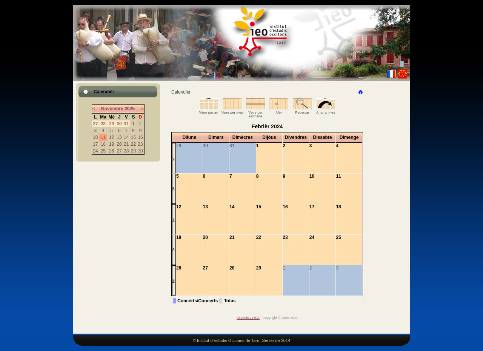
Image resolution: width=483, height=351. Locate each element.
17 (95, 144)
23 (140, 144)
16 (140, 137)
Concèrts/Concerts (197, 300)
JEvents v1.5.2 (248, 318)
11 (103, 137)
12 (111, 137)
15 (133, 137)
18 (103, 144)
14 (126, 137)
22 (133, 144)
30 (140, 151)
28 (126, 151)
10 (95, 137)
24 (95, 151)
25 (103, 151)
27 (119, 151)
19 (111, 144)
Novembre (112, 108)
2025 (130, 108)
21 (126, 144)
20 (119, 144)
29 (133, 151)
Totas (229, 300)
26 (111, 151)
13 (119, 137)
